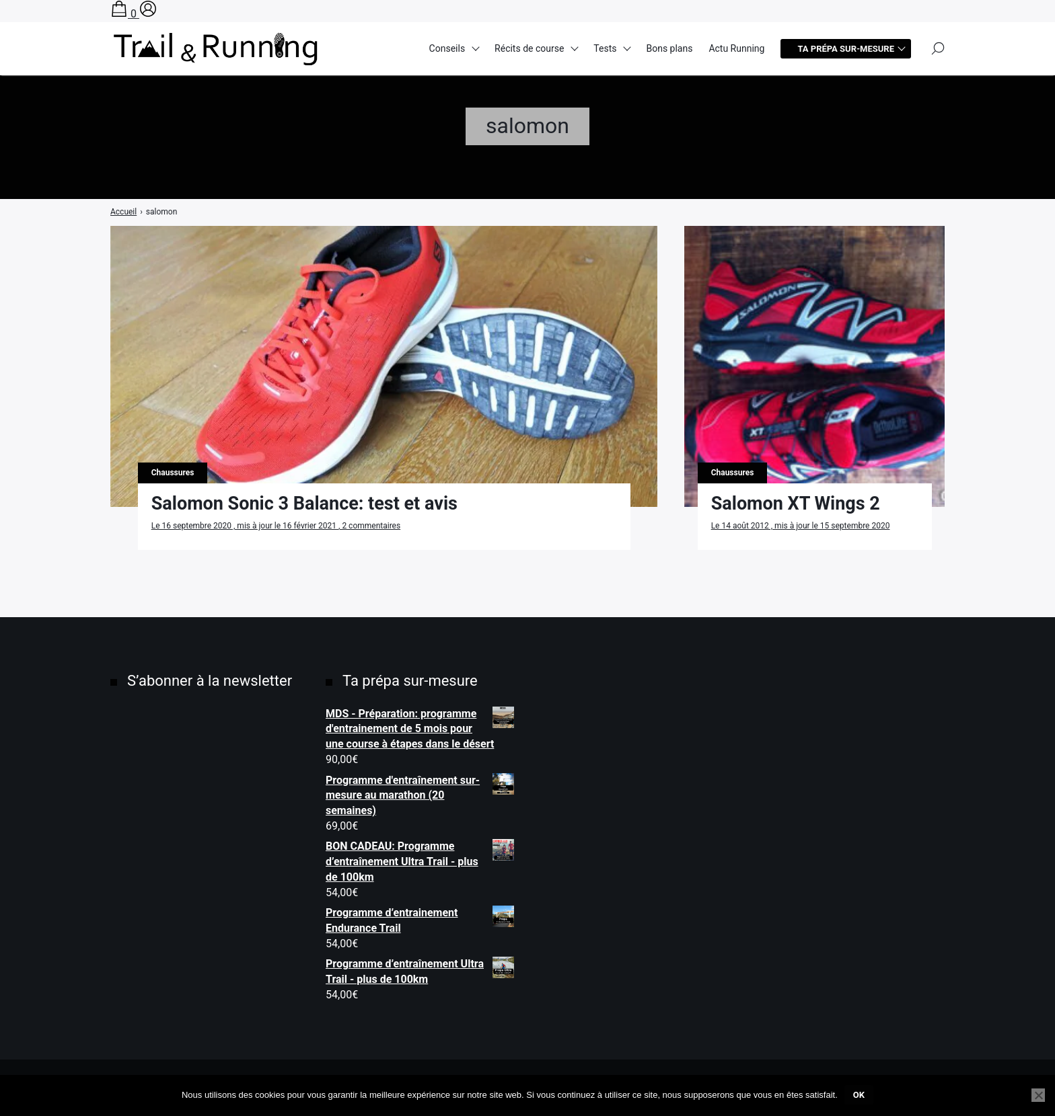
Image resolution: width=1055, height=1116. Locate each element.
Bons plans (669, 48)
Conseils (447, 48)
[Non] (1038, 1095)
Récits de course (529, 48)
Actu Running (736, 48)
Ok (859, 1095)
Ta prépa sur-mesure (845, 49)
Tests (604, 48)
